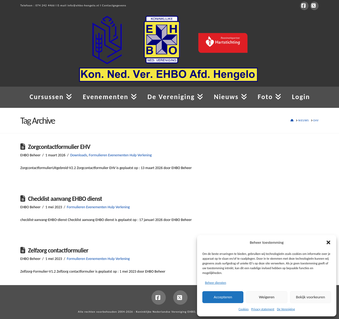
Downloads (78, 155)
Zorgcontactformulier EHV (59, 146)
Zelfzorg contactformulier (58, 250)
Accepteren (223, 297)
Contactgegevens (114, 5)
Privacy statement (262, 309)
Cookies (244, 309)
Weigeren (266, 297)
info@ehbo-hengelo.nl (83, 5)
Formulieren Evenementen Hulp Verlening (120, 155)
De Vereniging (286, 309)
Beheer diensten (215, 283)
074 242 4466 (45, 5)
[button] (328, 242)
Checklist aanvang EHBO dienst (65, 198)
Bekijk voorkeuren (310, 297)
